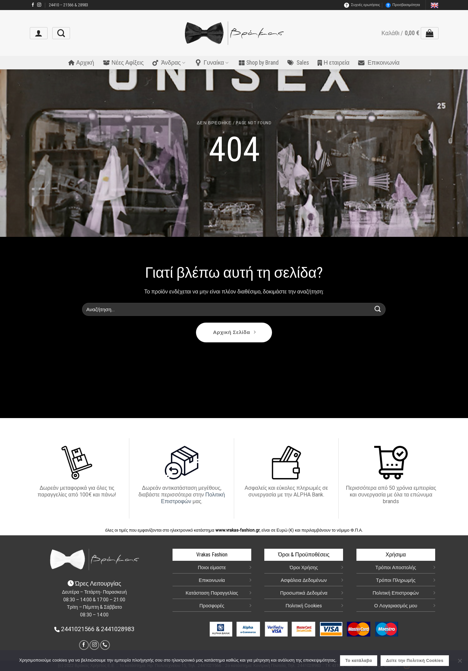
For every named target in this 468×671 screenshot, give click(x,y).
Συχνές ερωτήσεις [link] (362, 5)
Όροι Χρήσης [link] (304, 568)
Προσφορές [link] (211, 606)
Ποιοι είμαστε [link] (212, 568)
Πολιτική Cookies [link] (304, 606)
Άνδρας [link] (168, 64)
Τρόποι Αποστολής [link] (396, 568)
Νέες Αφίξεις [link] (123, 64)
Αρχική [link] (81, 64)
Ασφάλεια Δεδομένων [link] (304, 580)
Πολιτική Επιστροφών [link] (396, 593)
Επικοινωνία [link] (378, 64)
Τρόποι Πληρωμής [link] (395, 580)
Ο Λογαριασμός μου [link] (395, 606)
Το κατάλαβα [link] (358, 660)
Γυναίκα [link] (212, 64)
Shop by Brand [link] (259, 64)
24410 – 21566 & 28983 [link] (68, 6)
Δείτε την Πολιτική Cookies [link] (415, 660)
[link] (33, 5)
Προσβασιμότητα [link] (403, 5)
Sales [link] (298, 64)
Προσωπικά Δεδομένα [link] (303, 593)
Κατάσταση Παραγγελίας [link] (212, 593)
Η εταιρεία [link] (333, 64)
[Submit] (378, 309)
